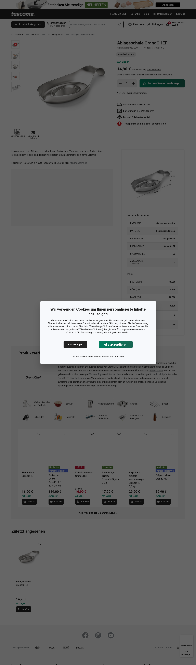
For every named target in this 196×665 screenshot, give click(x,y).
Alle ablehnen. (117, 356)
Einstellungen (75, 344)
